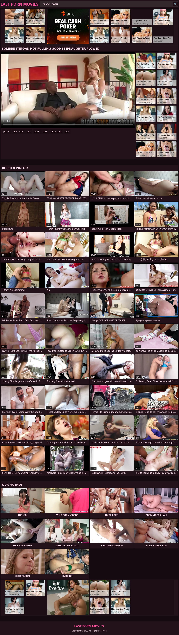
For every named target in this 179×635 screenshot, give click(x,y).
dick (67, 131)
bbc (28, 131)
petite (6, 131)
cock (45, 131)
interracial (18, 131)
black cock (56, 131)
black (36, 131)
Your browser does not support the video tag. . (68, 90)
